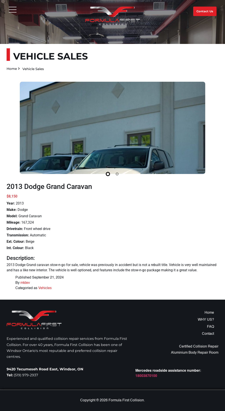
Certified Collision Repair (198, 346)
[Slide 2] (117, 174)
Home (12, 69)
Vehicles (45, 288)
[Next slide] (213, 131)
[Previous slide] (11, 131)
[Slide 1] (107, 174)
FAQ (210, 327)
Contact (208, 334)
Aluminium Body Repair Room (194, 353)
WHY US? (206, 320)
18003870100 (146, 376)
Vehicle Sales (33, 69)
